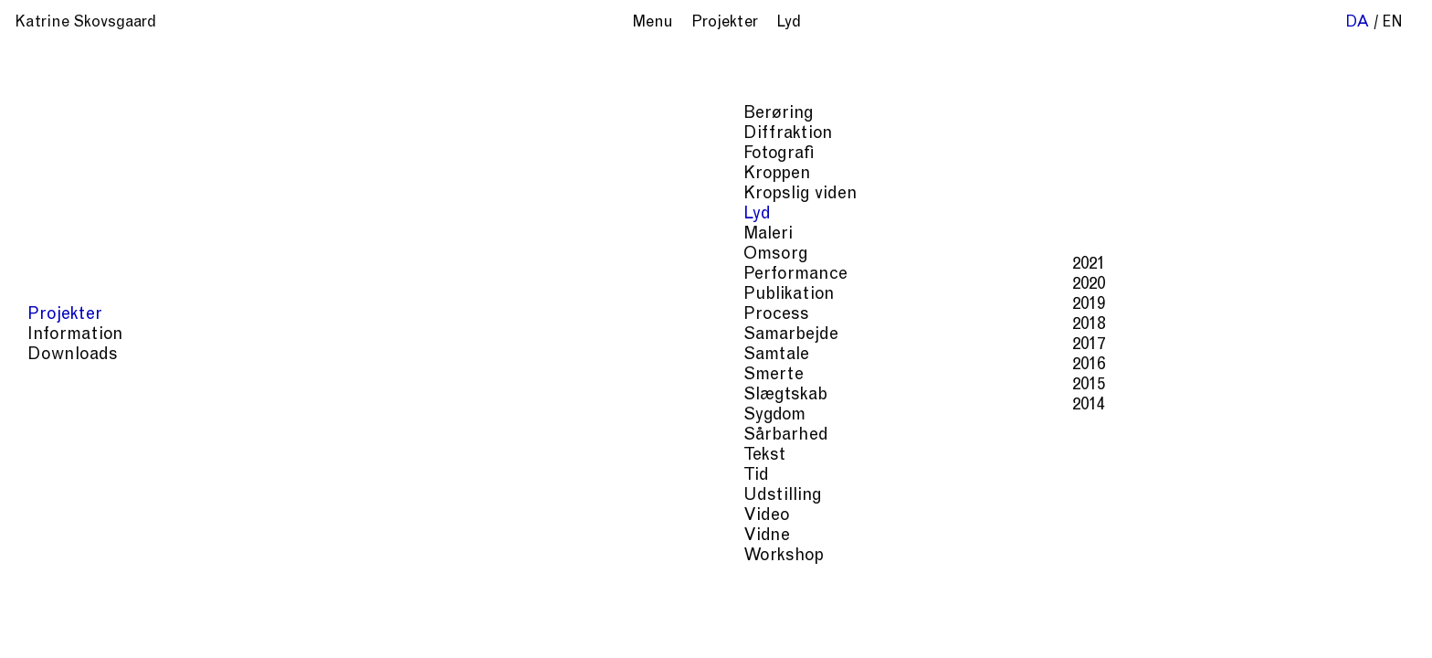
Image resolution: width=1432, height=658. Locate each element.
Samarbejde (76, 335)
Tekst (50, 455)
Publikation (75, 294)
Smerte (59, 375)
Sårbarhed (71, 435)
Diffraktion (74, 134)
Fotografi (64, 154)
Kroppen (63, 174)
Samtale (62, 355)
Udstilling (68, 495)
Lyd (43, 214)
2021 (374, 264)
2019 (374, 304)
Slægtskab (71, 395)
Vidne (52, 536)
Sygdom (60, 415)
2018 (374, 325)
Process (62, 315)
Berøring (64, 113)
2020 (374, 284)
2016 (374, 365)
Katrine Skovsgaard (85, 23)
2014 (374, 405)
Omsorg (61, 254)
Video (52, 516)
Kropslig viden (86, 194)
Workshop (69, 556)
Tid (42, 475)
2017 (374, 345)
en (1392, 23)
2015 (374, 385)
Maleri (54, 234)
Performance (81, 274)
